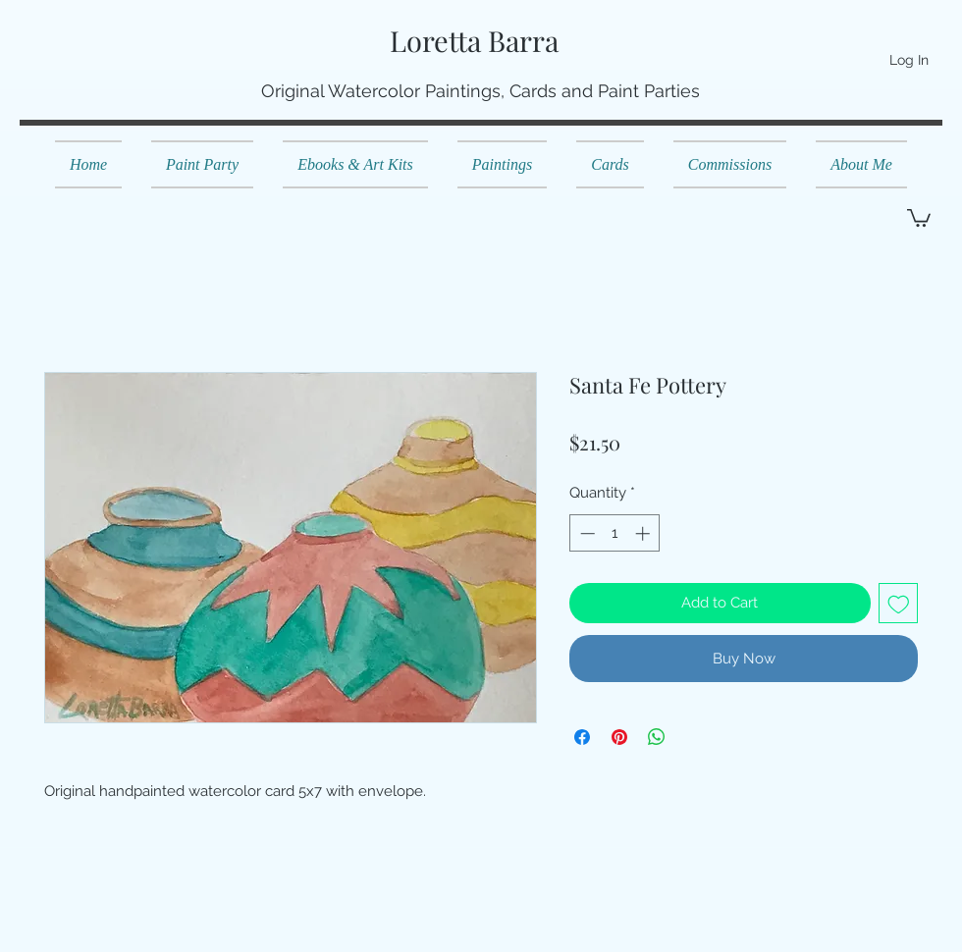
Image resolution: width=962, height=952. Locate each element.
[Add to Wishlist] (899, 603)
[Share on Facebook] (582, 737)
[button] (919, 217)
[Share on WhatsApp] (656, 737)
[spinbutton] (615, 533)
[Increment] (644, 533)
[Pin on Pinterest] (619, 737)
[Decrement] (585, 533)
